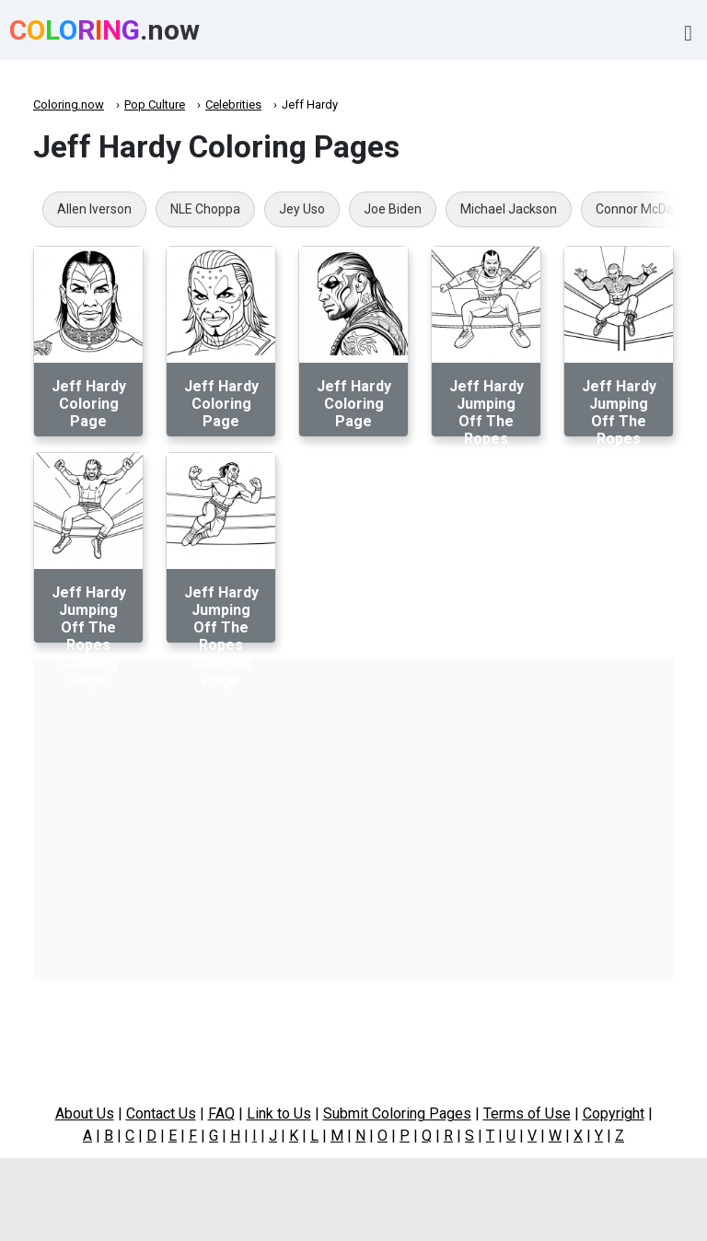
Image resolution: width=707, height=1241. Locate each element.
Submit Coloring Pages (397, 1113)
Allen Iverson (94, 209)
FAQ (221, 1113)
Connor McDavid (643, 209)
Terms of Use (527, 1113)
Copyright (613, 1113)
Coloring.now (68, 104)
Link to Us (279, 1113)
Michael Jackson (508, 209)
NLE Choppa (205, 209)
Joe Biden (393, 209)
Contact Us (161, 1113)
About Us (84, 1113)
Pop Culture (154, 104)
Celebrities (233, 104)
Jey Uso (302, 209)
